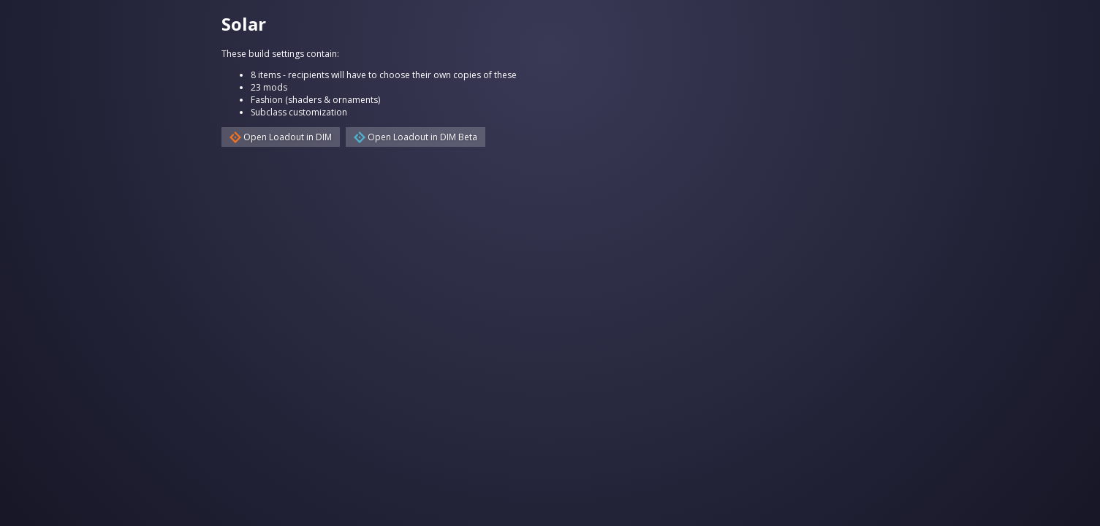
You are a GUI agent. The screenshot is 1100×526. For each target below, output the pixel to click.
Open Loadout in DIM (281, 137)
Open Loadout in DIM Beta (415, 137)
